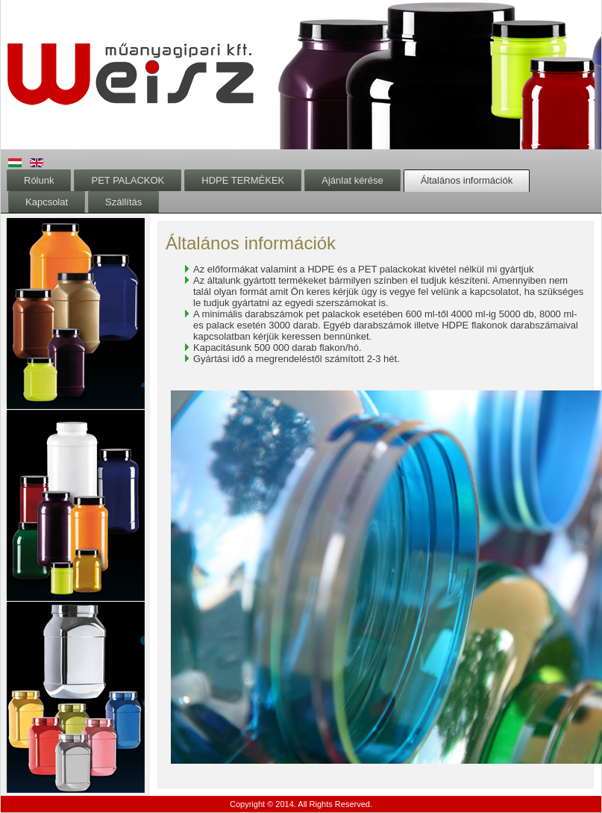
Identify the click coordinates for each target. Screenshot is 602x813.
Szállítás (123, 202)
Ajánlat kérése (352, 180)
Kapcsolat (46, 202)
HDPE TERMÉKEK (242, 180)
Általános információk (467, 180)
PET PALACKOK (127, 180)
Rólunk (39, 180)
